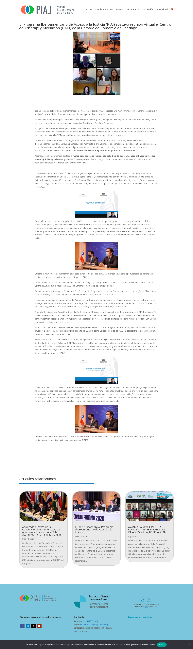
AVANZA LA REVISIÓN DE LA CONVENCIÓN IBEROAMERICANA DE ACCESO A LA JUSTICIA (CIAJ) (147, 529)
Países (119, 9)
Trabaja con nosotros (140, 617)
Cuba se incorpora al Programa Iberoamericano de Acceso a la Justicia (94, 529)
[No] (189, 644)
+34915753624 (91, 621)
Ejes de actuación (104, 9)
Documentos (132, 9)
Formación (147, 9)
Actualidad (162, 9)
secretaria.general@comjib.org (94, 624)
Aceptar (162, 644)
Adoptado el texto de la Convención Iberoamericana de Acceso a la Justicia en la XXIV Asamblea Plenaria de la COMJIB (41, 530)
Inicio (89, 9)
